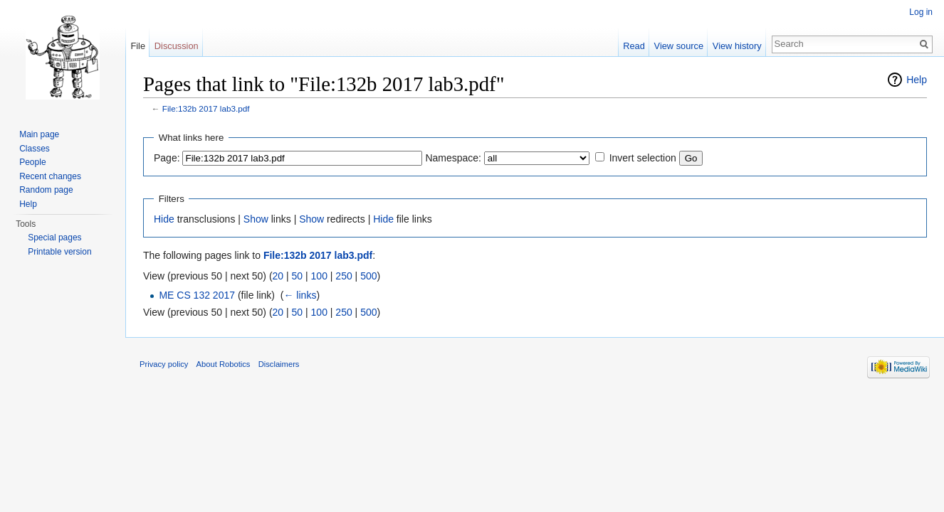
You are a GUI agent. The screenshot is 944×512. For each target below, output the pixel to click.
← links (299, 295)
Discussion (176, 46)
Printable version (59, 252)
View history (737, 46)
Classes (34, 149)
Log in (921, 12)
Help (916, 79)
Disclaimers (279, 364)
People (32, 162)
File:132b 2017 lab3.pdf (206, 108)
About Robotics (223, 364)
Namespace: (453, 158)
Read (634, 46)
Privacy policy (164, 364)
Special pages (54, 237)
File (137, 46)
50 (297, 276)
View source (678, 46)
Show (255, 219)
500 (368, 276)
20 (278, 276)
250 (343, 276)
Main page (39, 134)
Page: (167, 158)
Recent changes (50, 176)
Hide (164, 219)
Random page (46, 190)
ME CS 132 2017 (197, 295)
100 (319, 276)
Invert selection (642, 158)
